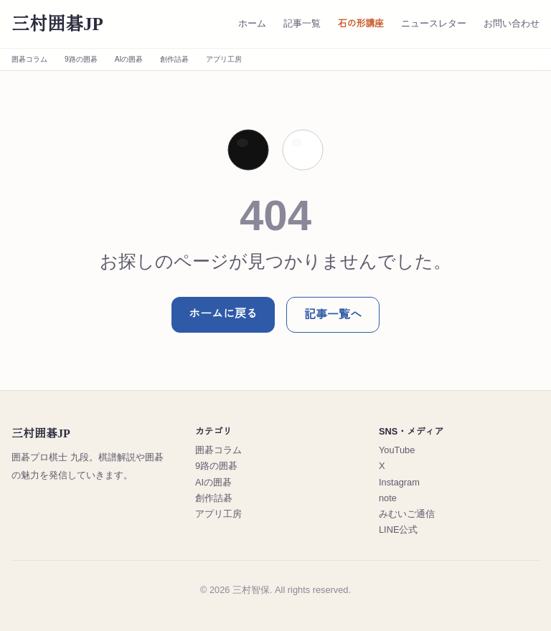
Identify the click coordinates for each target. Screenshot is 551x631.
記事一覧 (302, 23)
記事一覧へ (333, 314)
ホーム (252, 23)
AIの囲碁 (129, 59)
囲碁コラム (29, 59)
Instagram (399, 482)
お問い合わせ (512, 23)
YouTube (397, 450)
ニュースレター (433, 23)
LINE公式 (398, 529)
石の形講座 (361, 23)
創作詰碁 (174, 59)
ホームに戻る (223, 314)
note (388, 498)
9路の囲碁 (81, 59)
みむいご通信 (407, 513)
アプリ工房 (224, 59)
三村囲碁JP (57, 24)
